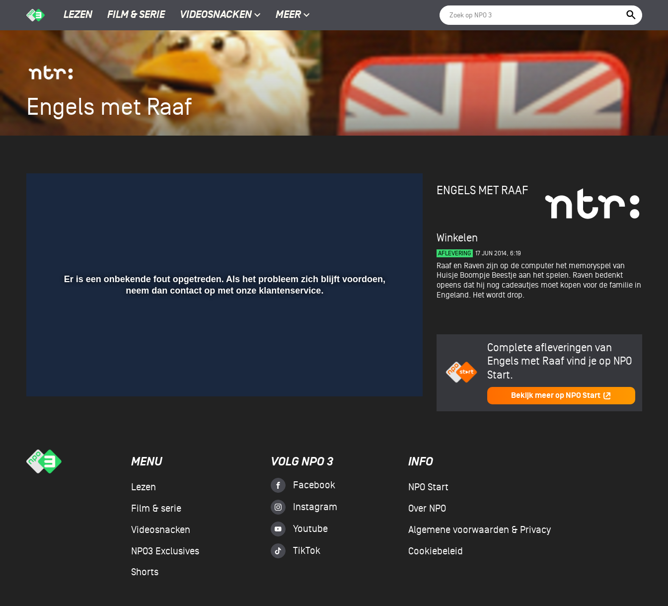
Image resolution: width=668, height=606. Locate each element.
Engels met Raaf (482, 190)
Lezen (78, 15)
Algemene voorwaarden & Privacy (479, 530)
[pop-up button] (382, 374)
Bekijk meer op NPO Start (561, 395)
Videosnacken (216, 15)
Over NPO (427, 508)
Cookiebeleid (435, 551)
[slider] (223, 354)
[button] (46, 374)
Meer (293, 15)
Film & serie (136, 15)
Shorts (144, 572)
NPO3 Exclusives (165, 551)
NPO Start (428, 487)
